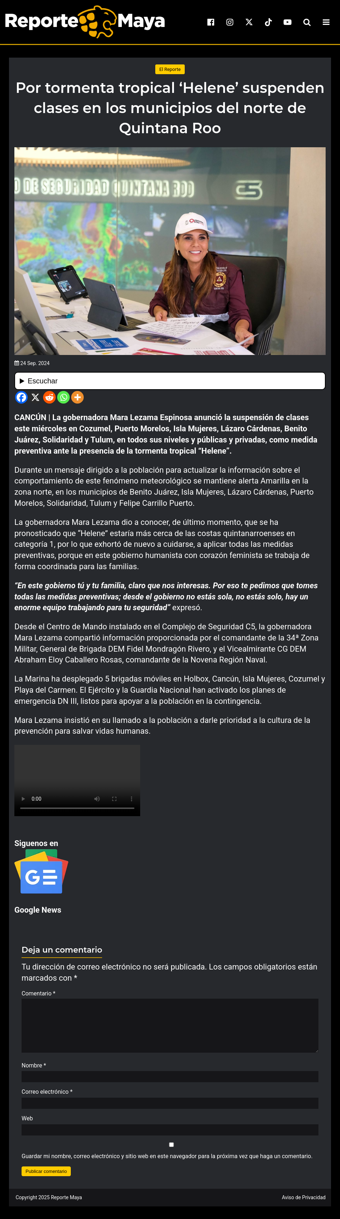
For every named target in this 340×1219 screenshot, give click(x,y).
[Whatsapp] (63, 397)
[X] (35, 397)
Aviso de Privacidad (304, 1201)
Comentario (38, 993)
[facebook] (210, 22)
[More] (77, 397)
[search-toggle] (307, 22)
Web (27, 1122)
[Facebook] (21, 397)
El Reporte (169, 69)
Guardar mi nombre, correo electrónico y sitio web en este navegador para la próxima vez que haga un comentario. (167, 1159)
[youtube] (287, 22)
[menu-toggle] (326, 22)
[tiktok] (268, 22)
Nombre (34, 1069)
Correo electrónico (47, 1095)
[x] (249, 22)
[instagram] (230, 22)
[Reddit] (49, 397)
